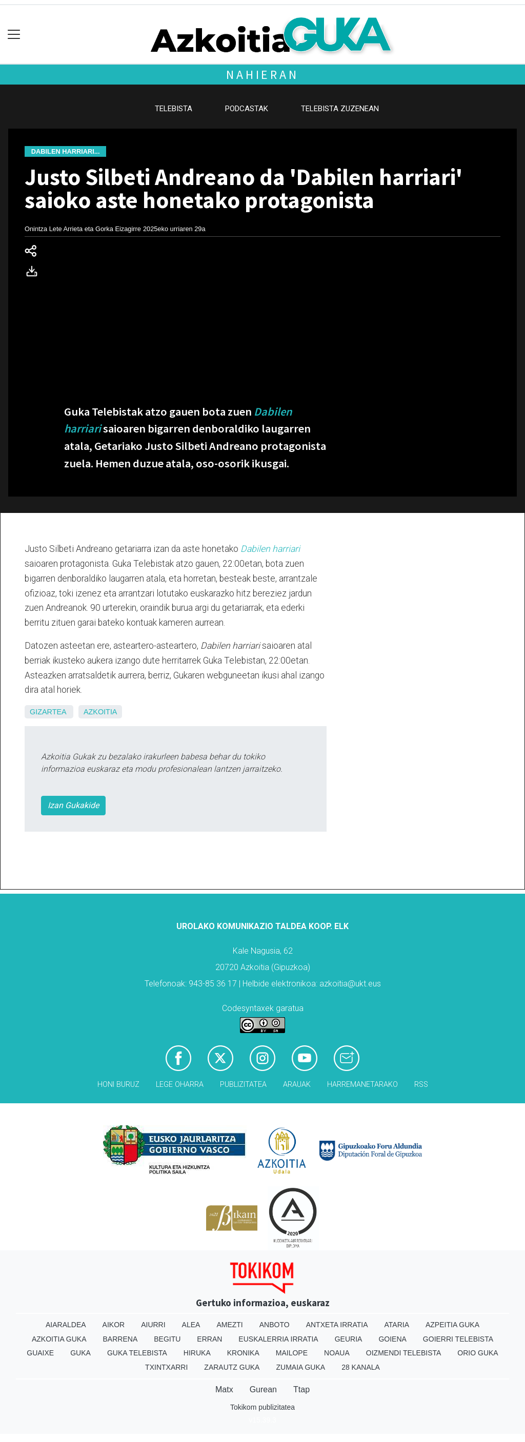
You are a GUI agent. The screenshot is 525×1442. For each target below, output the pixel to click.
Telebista (173, 108)
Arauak (297, 1084)
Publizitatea (243, 1084)
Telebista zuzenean (340, 108)
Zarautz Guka (231, 1367)
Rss (421, 1084)
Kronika (243, 1353)
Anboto (274, 1325)
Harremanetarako (362, 1084)
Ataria (396, 1325)
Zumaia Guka (300, 1367)
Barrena (120, 1339)
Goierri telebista (458, 1339)
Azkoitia (100, 712)
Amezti (229, 1325)
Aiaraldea (66, 1325)
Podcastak (246, 108)
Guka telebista (137, 1353)
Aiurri (153, 1325)
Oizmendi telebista (403, 1353)
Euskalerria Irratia (278, 1339)
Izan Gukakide (73, 805)
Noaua (337, 1353)
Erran (209, 1339)
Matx (224, 1389)
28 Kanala (360, 1367)
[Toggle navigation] (14, 35)
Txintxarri (166, 1367)
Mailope (292, 1353)
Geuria (348, 1339)
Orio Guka (477, 1353)
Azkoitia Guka (59, 1339)
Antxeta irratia (337, 1325)
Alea (191, 1325)
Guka (80, 1353)
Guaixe (40, 1353)
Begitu (167, 1339)
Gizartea (48, 712)
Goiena (392, 1339)
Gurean (263, 1389)
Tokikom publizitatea (262, 1407)
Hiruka (197, 1353)
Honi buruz (118, 1084)
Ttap (301, 1389)
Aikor (114, 1325)
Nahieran (262, 75)
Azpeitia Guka (452, 1325)
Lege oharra (180, 1084)
